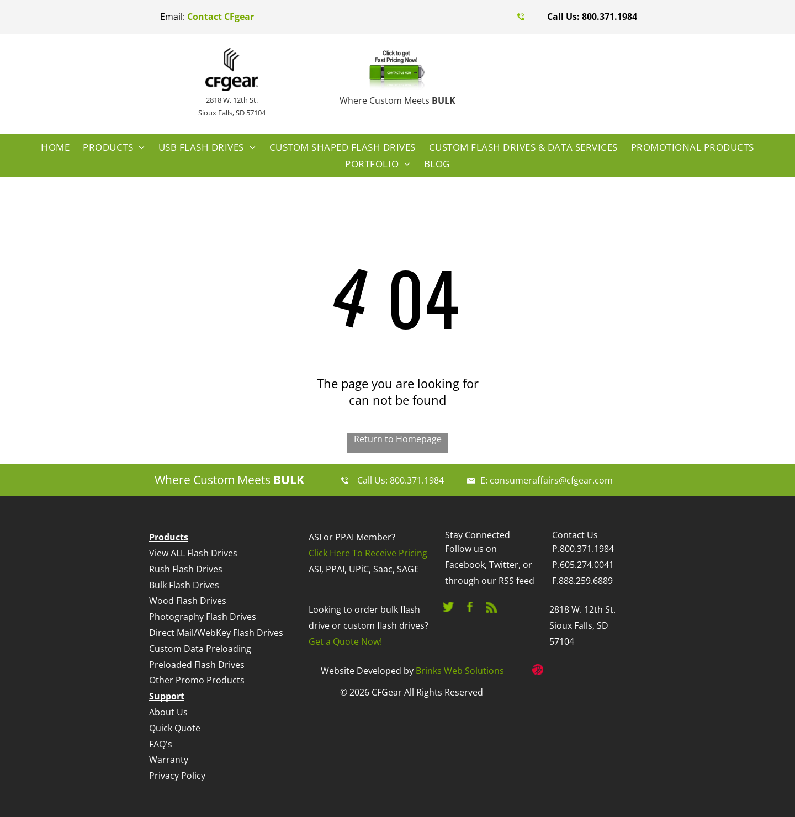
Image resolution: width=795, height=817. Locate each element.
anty (179, 760)
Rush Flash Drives (185, 569)
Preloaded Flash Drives (197, 665)
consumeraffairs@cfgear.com (551, 480)
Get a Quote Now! (345, 641)
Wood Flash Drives (187, 601)
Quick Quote (174, 728)
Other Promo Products (197, 680)
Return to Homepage (398, 439)
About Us (168, 712)
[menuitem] (55, 147)
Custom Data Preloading (200, 649)
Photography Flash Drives (202, 617)
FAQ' (158, 744)
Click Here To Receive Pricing (368, 553)
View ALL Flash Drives (193, 553)
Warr (159, 760)
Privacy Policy (177, 776)
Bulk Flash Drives (184, 585)
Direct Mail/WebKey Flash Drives (216, 633)
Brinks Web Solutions (460, 671)
